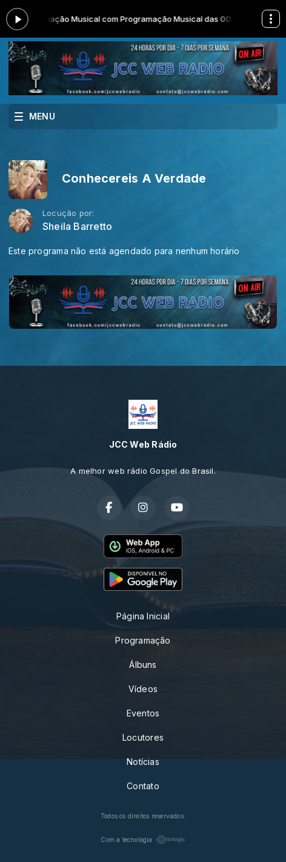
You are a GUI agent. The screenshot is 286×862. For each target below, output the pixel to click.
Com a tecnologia (143, 839)
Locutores (143, 737)
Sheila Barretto (77, 226)
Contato (143, 786)
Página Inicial (143, 616)
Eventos (143, 713)
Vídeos (143, 689)
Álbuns (142, 664)
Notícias (143, 761)
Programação (142, 640)
